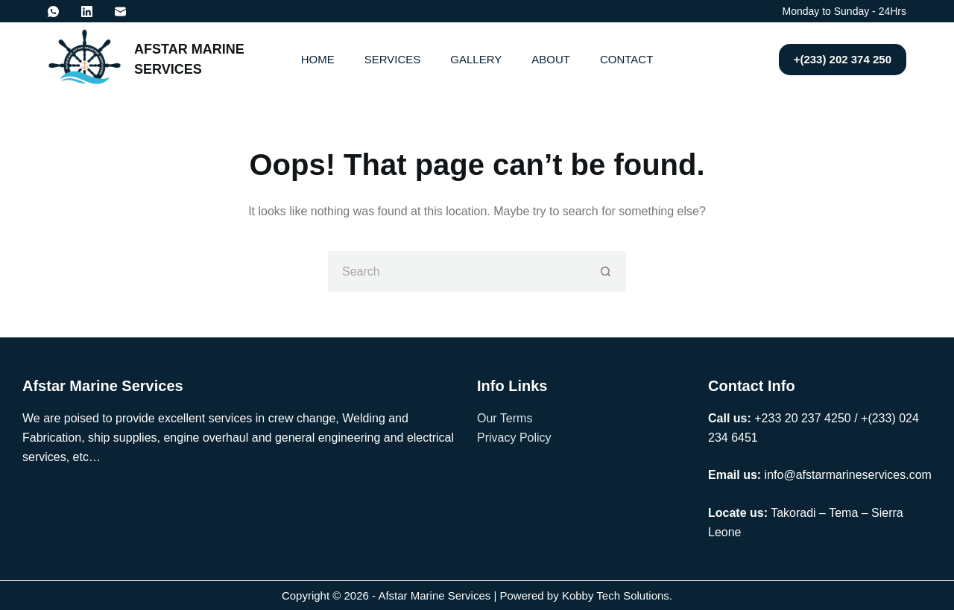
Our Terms (504, 418)
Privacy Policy (514, 437)
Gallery (476, 59)
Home (318, 59)
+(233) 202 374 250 (842, 59)
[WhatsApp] (53, 11)
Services (392, 59)
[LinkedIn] (86, 11)
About (550, 59)
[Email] (120, 11)
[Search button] (605, 271)
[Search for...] (456, 271)
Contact (626, 59)
